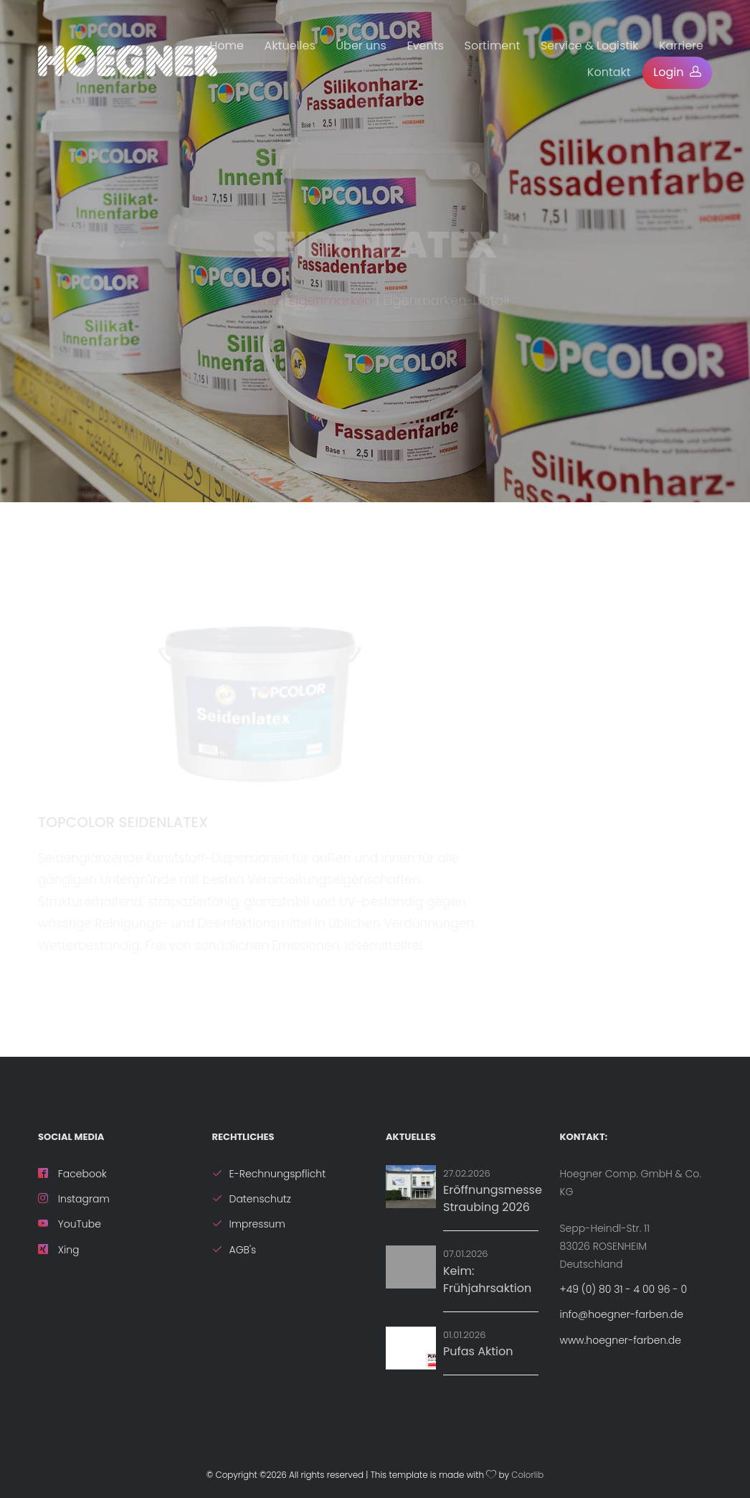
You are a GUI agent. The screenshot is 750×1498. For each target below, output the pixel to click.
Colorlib (527, 1475)
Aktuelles (290, 45)
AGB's (234, 1250)
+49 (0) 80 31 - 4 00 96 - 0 (624, 1289)
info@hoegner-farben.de (621, 1314)
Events (425, 45)
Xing (59, 1250)
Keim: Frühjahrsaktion (487, 1279)
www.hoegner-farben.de (620, 1340)
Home (226, 45)
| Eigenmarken (328, 306)
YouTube (69, 1224)
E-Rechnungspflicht (269, 1174)
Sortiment (493, 45)
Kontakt (609, 72)
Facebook (72, 1174)
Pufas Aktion (478, 1351)
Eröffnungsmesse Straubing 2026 (492, 1198)
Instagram (74, 1199)
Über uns (361, 45)
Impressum (248, 1224)
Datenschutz (252, 1199)
